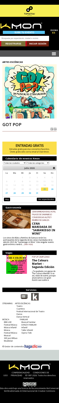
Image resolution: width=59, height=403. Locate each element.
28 (14, 193)
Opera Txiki (26, 332)
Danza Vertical (23, 316)
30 (30, 193)
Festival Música (10, 324)
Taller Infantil (27, 330)
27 (7, 193)
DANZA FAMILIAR (29, 324)
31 (37, 193)
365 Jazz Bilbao (10, 338)
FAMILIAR (24, 319)
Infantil (24, 327)
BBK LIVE (7, 322)
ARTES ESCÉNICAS (22, 303)
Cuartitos (21, 308)
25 (44, 189)
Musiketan (8, 341)
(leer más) (28, 244)
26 (52, 189)
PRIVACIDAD (16, 375)
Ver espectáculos (46, 199)
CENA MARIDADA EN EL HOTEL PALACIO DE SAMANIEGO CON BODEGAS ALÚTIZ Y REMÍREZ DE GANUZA (44, 215)
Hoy (7, 199)
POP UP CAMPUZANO (41, 256)
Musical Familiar (28, 322)
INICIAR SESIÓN (37, 43)
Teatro (19, 306)
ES (53, 32)
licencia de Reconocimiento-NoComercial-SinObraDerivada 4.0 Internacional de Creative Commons (31, 389)
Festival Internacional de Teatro (31, 311)
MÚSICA (5, 319)
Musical (7, 335)
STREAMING (7, 303)
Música (7, 330)
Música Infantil (10, 327)
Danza (19, 314)
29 (22, 193)
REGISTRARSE (13, 43)
